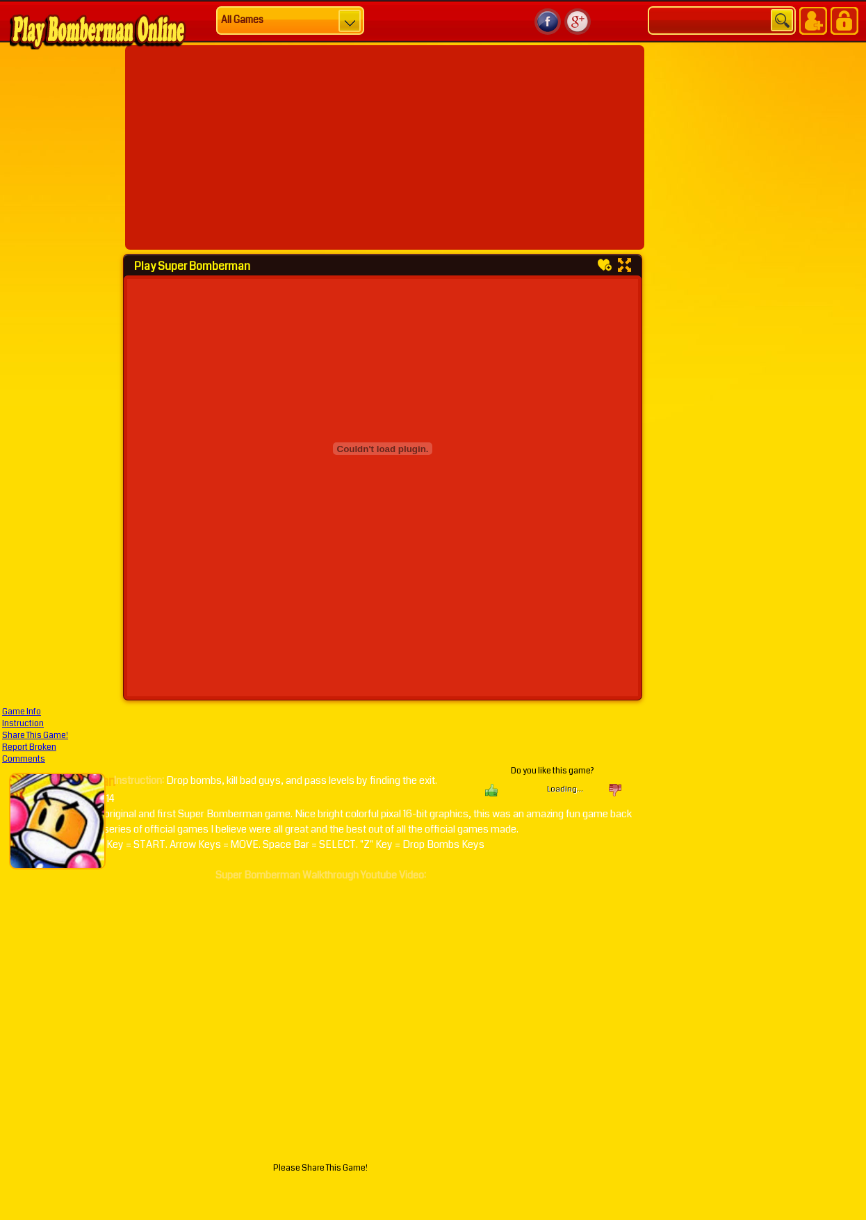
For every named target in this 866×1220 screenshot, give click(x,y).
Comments (23, 759)
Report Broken (29, 747)
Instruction (23, 724)
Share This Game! (35, 735)
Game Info (21, 712)
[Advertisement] (335, 147)
